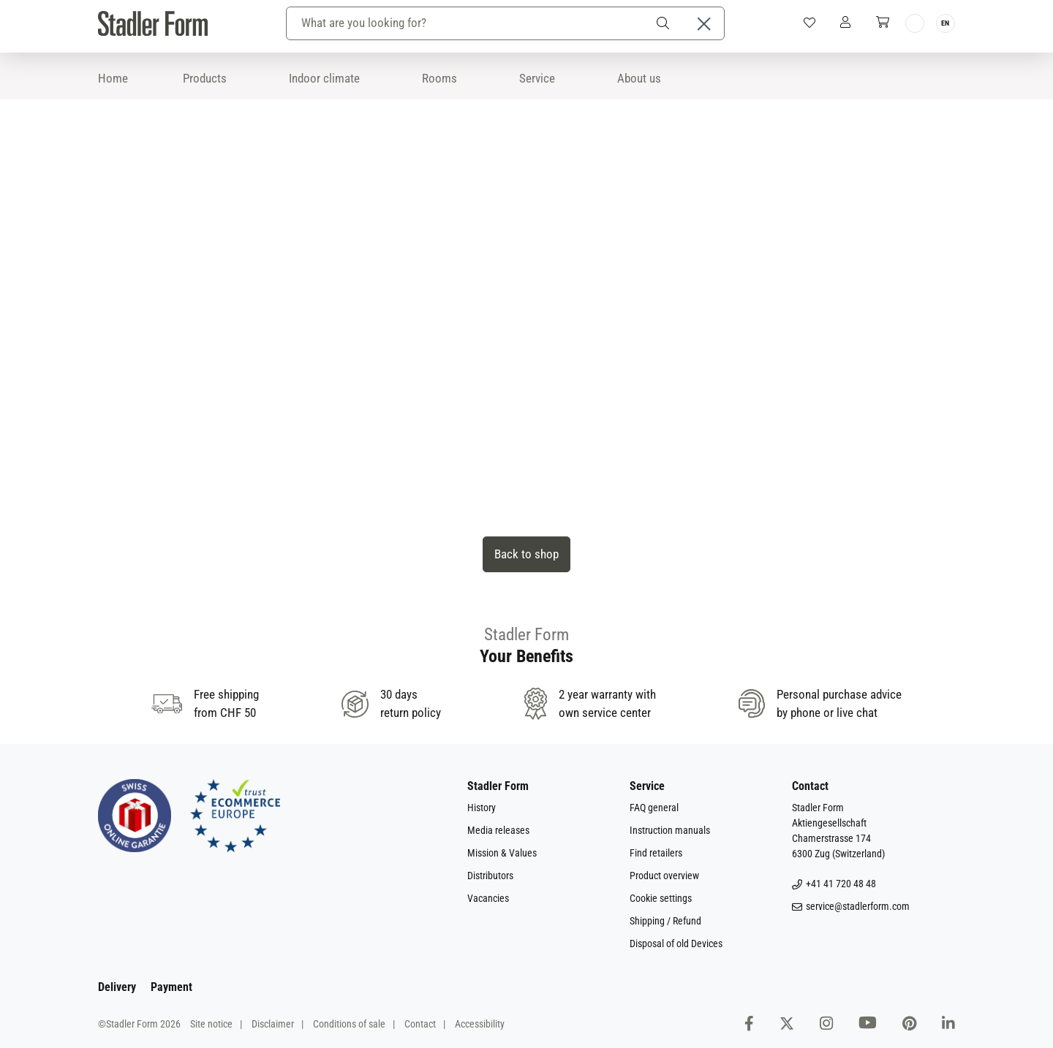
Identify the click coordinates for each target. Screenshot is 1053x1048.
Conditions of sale (349, 1024)
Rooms (439, 78)
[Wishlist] (809, 23)
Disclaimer (273, 1024)
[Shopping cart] (883, 23)
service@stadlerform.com (851, 906)
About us (639, 78)
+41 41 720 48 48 (834, 884)
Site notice (211, 1024)
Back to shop (526, 554)
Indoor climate (324, 78)
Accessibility (480, 1024)
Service (537, 78)
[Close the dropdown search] (704, 23)
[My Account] (846, 23)
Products (205, 78)
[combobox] (466, 23)
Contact (420, 1024)
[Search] (665, 23)
